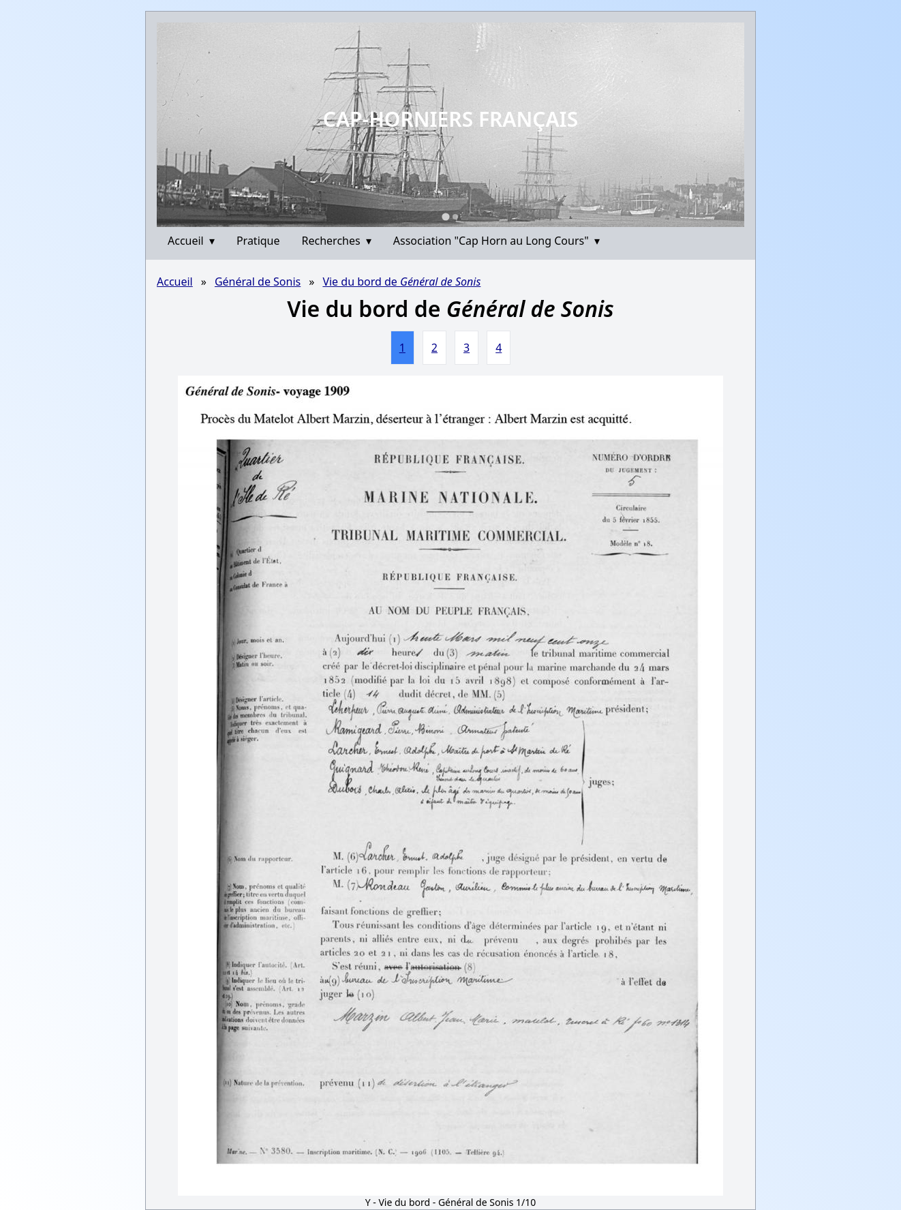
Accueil (191, 240)
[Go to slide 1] (445, 216)
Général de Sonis (258, 281)
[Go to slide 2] (455, 217)
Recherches (336, 240)
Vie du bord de (401, 281)
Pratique (258, 240)
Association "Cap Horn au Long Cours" (496, 240)
